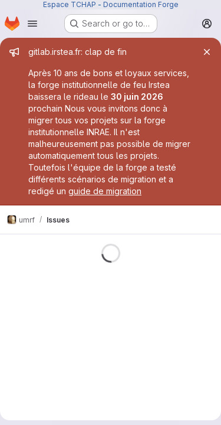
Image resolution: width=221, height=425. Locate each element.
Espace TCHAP (69, 4)
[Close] (207, 52)
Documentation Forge (141, 4)
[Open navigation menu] (32, 23)
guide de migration (104, 191)
